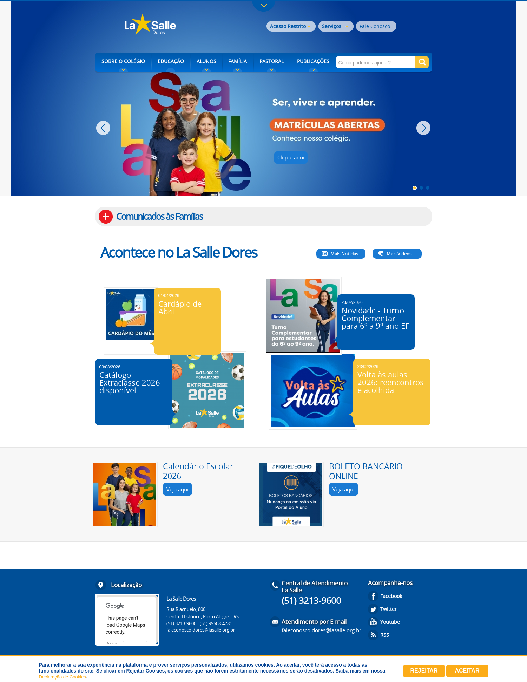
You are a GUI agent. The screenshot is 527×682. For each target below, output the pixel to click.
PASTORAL (271, 61)
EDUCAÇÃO (171, 61)
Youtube (390, 622)
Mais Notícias (344, 254)
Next (424, 128)
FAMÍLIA (237, 61)
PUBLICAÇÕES (313, 61)
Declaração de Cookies (62, 677)
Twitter (388, 609)
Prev (104, 128)
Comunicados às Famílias (159, 216)
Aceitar (467, 671)
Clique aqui (290, 157)
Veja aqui (177, 489)
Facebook (391, 596)
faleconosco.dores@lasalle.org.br (200, 630)
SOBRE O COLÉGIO (123, 61)
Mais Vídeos (399, 254)
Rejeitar (424, 671)
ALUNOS (206, 61)
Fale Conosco (375, 26)
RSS (384, 635)
